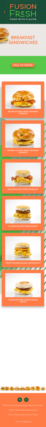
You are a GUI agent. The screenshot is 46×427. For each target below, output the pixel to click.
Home (10, 415)
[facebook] (19, 399)
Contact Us (29, 415)
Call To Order (23, 65)
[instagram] (26, 399)
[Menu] (4, 12)
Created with (23, 421)
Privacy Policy (19, 415)
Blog (36, 415)
